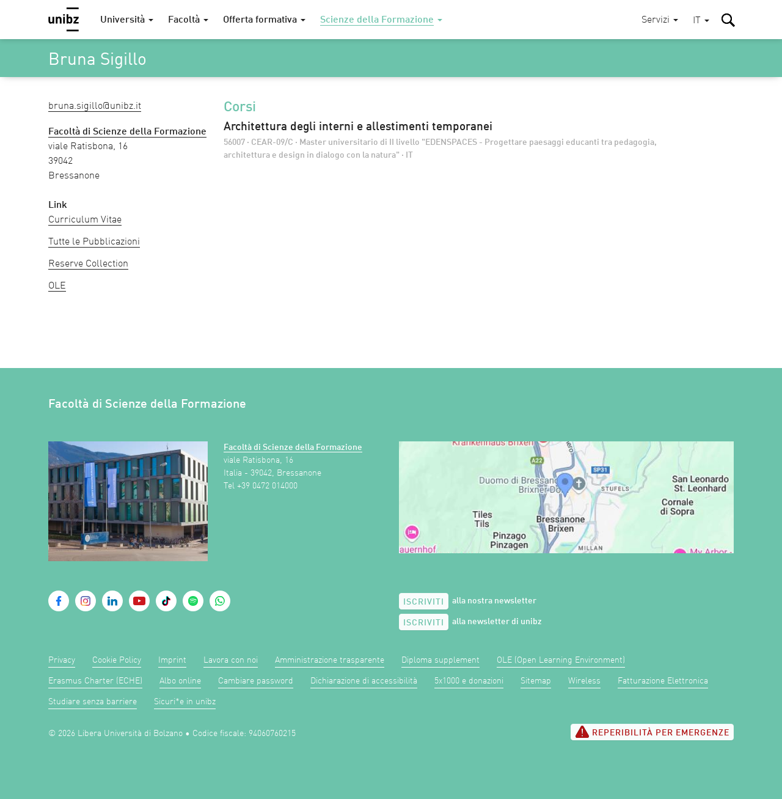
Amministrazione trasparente (329, 660)
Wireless (584, 681)
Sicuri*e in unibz (185, 702)
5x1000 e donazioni (468, 681)
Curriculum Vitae (85, 220)
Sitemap (536, 681)
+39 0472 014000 (267, 486)
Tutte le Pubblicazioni (94, 242)
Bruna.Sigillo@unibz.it (94, 106)
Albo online (180, 681)
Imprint (172, 660)
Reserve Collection (88, 264)
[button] (701, 21)
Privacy (61, 660)
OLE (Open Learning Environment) (561, 660)
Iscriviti (423, 602)
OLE (57, 286)
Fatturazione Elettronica (663, 681)
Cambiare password (255, 681)
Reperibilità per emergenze (652, 731)
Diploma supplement (440, 660)
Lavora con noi (230, 660)
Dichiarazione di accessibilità (363, 681)
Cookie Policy (116, 660)
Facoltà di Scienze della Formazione (293, 447)
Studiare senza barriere (92, 702)
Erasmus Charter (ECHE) (95, 681)
